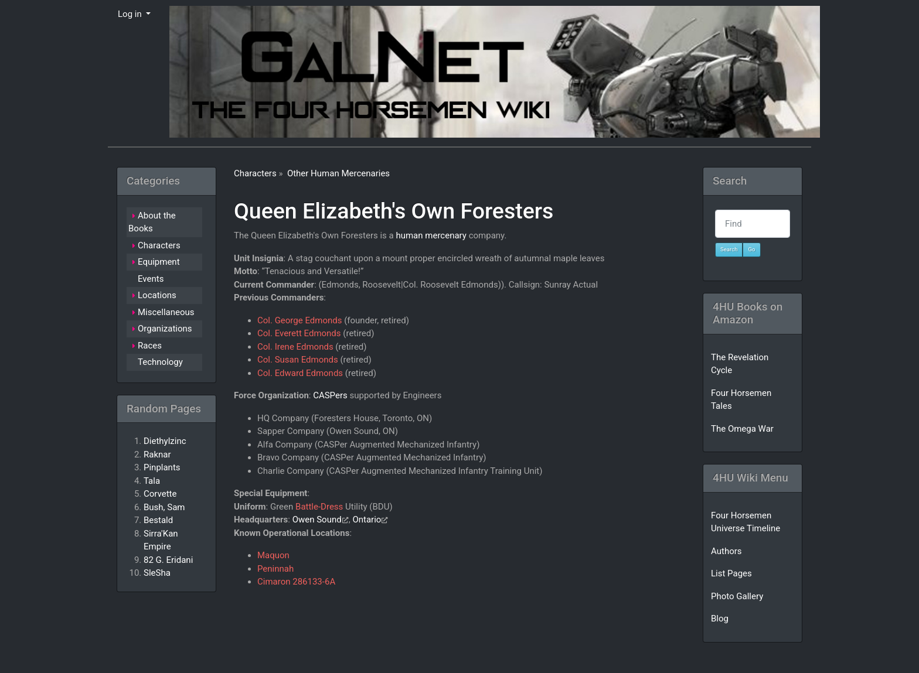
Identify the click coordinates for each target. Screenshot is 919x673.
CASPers (330, 395)
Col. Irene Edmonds (295, 346)
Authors (726, 551)
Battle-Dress (319, 506)
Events (151, 279)
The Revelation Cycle (739, 364)
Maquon (273, 555)
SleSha (157, 573)
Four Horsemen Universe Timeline (745, 522)
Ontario (366, 519)
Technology (160, 362)
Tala (152, 481)
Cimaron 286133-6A (296, 581)
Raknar (157, 454)
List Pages (731, 573)
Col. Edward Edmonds (300, 373)
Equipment (159, 262)
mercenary (446, 235)
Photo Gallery (737, 596)
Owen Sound (317, 519)
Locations (157, 295)
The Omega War (742, 428)
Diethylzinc (165, 441)
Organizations (165, 328)
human (409, 235)
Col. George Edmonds (299, 320)
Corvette (160, 493)
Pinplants (162, 467)
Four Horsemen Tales (741, 400)
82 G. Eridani (168, 560)
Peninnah (275, 568)
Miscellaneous (166, 312)
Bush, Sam (164, 507)
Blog (720, 618)
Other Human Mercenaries (338, 173)
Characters (255, 173)
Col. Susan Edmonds (297, 359)
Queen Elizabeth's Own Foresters (393, 211)
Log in (131, 14)
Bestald (158, 520)
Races (150, 345)
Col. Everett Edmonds (299, 333)
